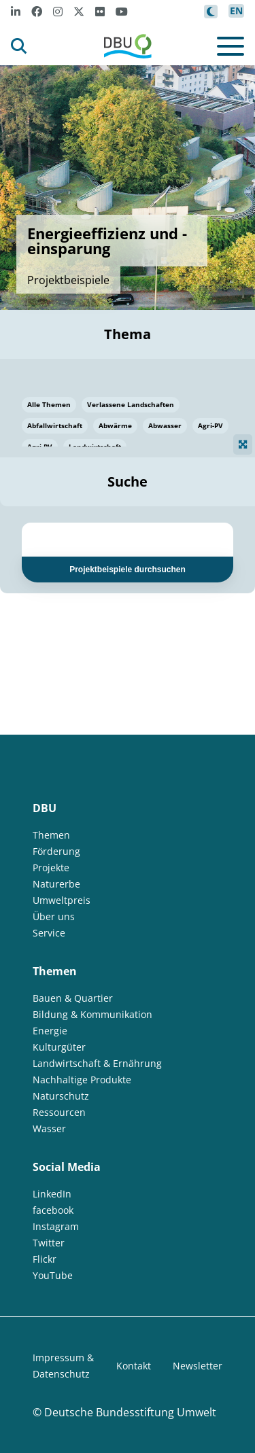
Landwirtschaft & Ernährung (97, 1063)
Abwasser (165, 425)
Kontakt (133, 1365)
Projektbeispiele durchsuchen (127, 569)
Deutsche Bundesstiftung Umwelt (130, 1412)
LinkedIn (52, 1193)
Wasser (49, 1128)
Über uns (54, 916)
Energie (50, 1030)
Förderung (56, 851)
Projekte (51, 867)
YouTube (53, 1275)
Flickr (44, 1259)
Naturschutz (61, 1095)
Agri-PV (210, 425)
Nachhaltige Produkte (82, 1079)
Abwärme (115, 425)
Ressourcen (59, 1112)
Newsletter (197, 1365)
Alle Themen (49, 404)
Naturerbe (56, 883)
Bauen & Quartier (73, 998)
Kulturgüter (59, 1046)
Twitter (49, 1242)
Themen (51, 834)
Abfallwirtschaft (54, 425)
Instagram (56, 1226)
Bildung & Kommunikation (92, 1014)
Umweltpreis (61, 900)
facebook (53, 1210)
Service (49, 932)
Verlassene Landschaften (130, 404)
